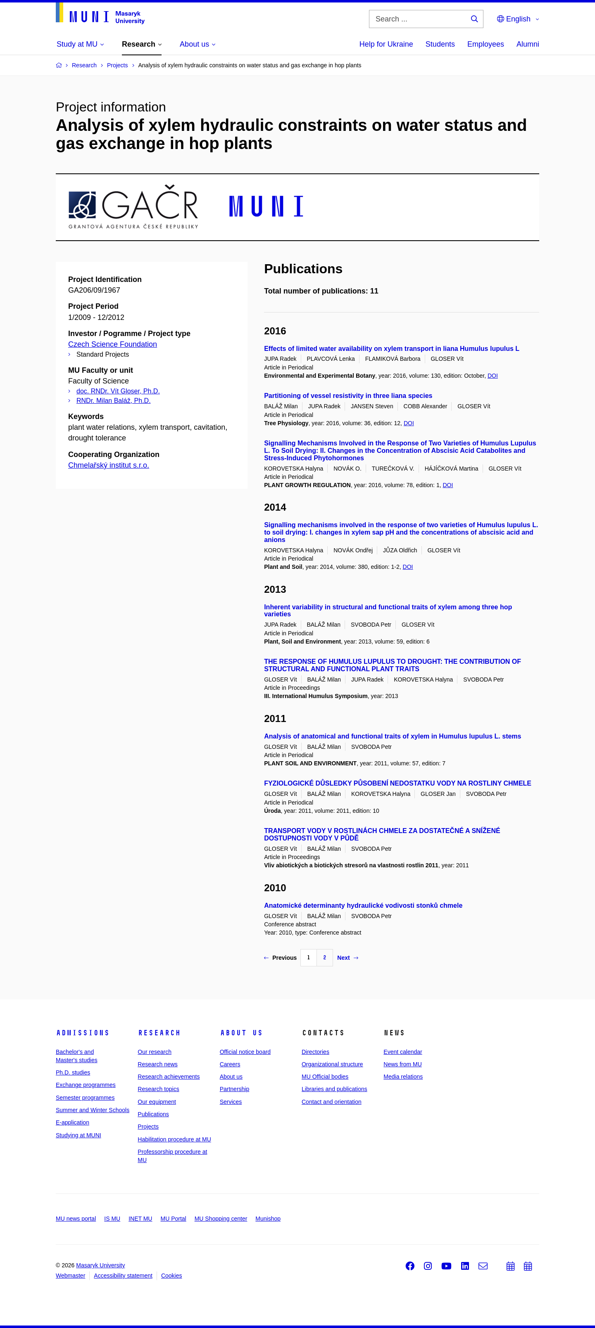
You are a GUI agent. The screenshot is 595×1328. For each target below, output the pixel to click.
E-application (72, 1122)
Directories (315, 1052)
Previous (280, 957)
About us (241, 1032)
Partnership (235, 1089)
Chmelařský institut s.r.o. (108, 465)
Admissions (82, 1032)
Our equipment (157, 1101)
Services (231, 1101)
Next (347, 957)
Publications (153, 1114)
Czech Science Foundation (112, 344)
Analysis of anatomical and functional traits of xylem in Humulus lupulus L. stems (392, 736)
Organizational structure (332, 1064)
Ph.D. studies (73, 1072)
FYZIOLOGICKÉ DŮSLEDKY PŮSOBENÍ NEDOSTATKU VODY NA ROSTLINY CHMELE (397, 783)
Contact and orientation (332, 1101)
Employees (485, 44)
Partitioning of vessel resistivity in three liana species (348, 395)
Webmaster (70, 1275)
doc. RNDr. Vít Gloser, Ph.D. (118, 391)
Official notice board (245, 1052)
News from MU (402, 1064)
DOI (493, 375)
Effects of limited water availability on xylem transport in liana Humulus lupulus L (391, 348)
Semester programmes (85, 1097)
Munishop (268, 1218)
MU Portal (173, 1218)
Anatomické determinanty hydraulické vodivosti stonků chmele (363, 905)
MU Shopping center (221, 1218)
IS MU (112, 1218)
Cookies (171, 1275)
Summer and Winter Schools (92, 1110)
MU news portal (76, 1218)
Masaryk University (100, 1265)
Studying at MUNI (78, 1135)
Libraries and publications (334, 1089)
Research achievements (169, 1076)
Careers (230, 1064)
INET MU (140, 1218)
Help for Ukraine (386, 44)
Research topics (158, 1089)
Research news (158, 1064)
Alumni (527, 44)
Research (159, 1032)
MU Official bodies (325, 1076)
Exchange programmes (86, 1085)
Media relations (403, 1076)
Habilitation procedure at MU (174, 1139)
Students (440, 44)
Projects (148, 1126)
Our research (154, 1052)
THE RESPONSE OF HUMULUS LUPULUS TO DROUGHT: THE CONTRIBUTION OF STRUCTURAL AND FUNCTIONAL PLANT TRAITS (392, 665)
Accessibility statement (123, 1275)
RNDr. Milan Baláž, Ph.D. (113, 400)
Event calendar (402, 1052)
